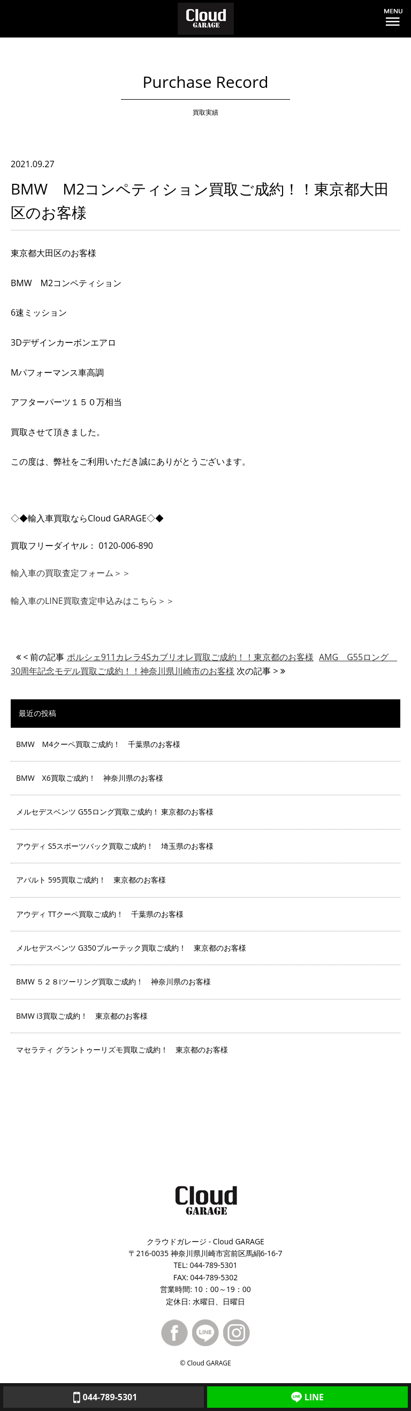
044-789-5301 (104, 1397)
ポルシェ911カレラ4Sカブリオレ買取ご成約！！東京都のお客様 (190, 657)
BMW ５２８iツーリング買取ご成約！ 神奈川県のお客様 (113, 981)
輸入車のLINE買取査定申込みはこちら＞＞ (92, 601)
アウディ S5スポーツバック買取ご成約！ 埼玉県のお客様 (115, 846)
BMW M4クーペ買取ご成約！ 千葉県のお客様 (98, 744)
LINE (307, 1397)
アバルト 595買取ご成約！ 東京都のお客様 (91, 880)
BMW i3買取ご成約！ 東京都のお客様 (82, 1016)
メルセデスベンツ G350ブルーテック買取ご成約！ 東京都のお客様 (131, 948)
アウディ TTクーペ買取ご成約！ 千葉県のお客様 (100, 914)
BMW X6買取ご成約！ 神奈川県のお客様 (89, 778)
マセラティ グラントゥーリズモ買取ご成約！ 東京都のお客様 (122, 1049)
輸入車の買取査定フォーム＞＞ (71, 573)
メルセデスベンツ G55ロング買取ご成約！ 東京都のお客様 (115, 812)
